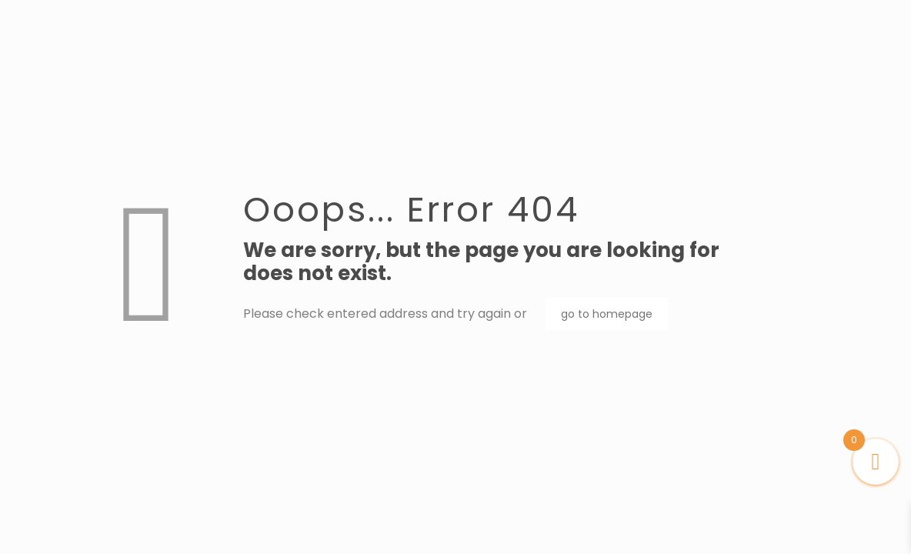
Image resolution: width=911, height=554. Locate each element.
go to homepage (606, 314)
